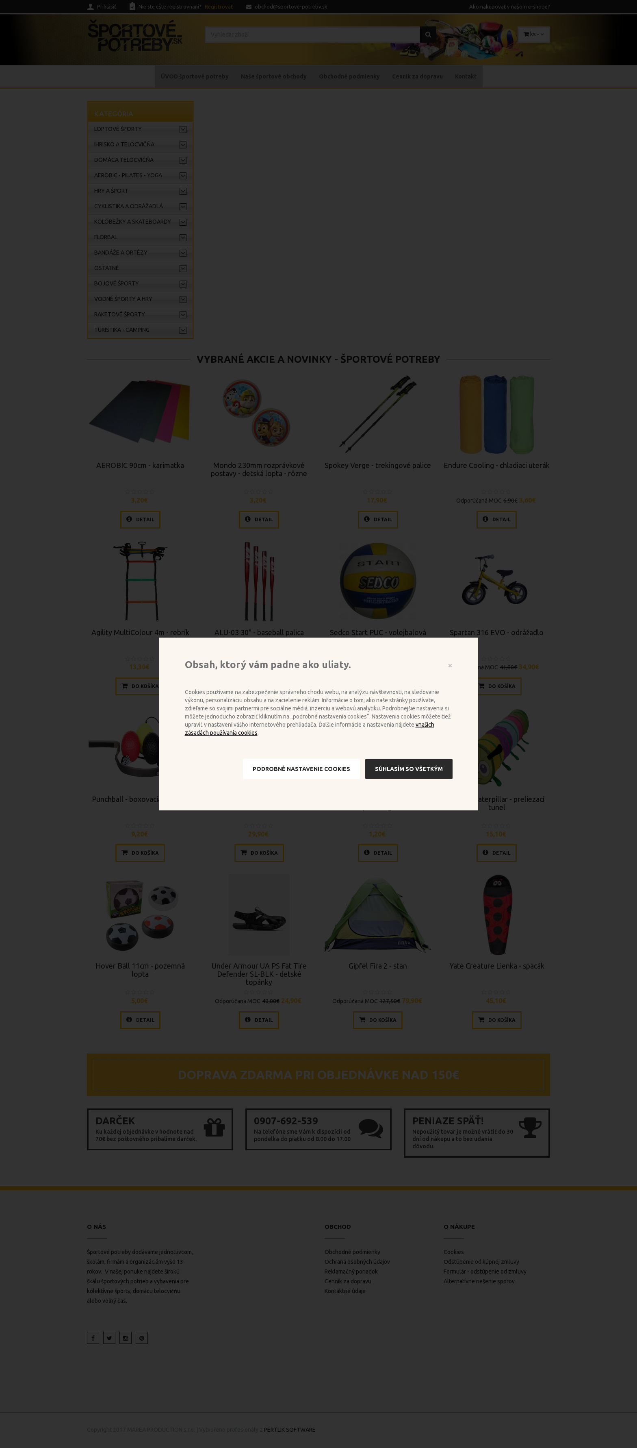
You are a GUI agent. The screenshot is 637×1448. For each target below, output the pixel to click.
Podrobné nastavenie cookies (301, 769)
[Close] (450, 665)
